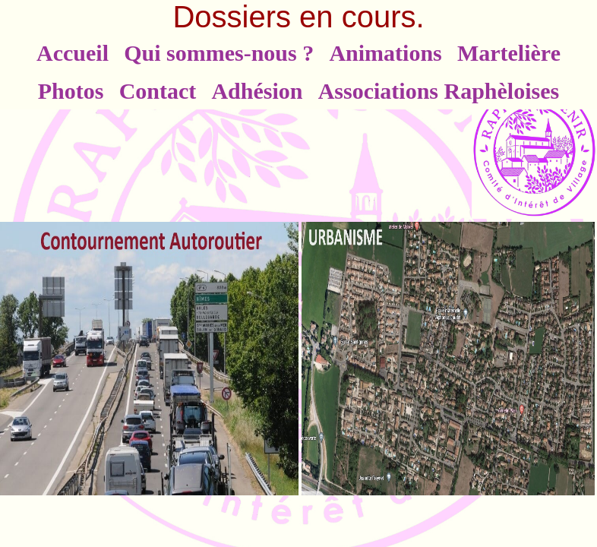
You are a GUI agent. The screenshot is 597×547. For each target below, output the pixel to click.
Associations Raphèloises (439, 90)
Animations (385, 52)
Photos (71, 90)
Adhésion (256, 90)
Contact (158, 90)
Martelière (509, 52)
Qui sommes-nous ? (219, 52)
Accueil (72, 52)
